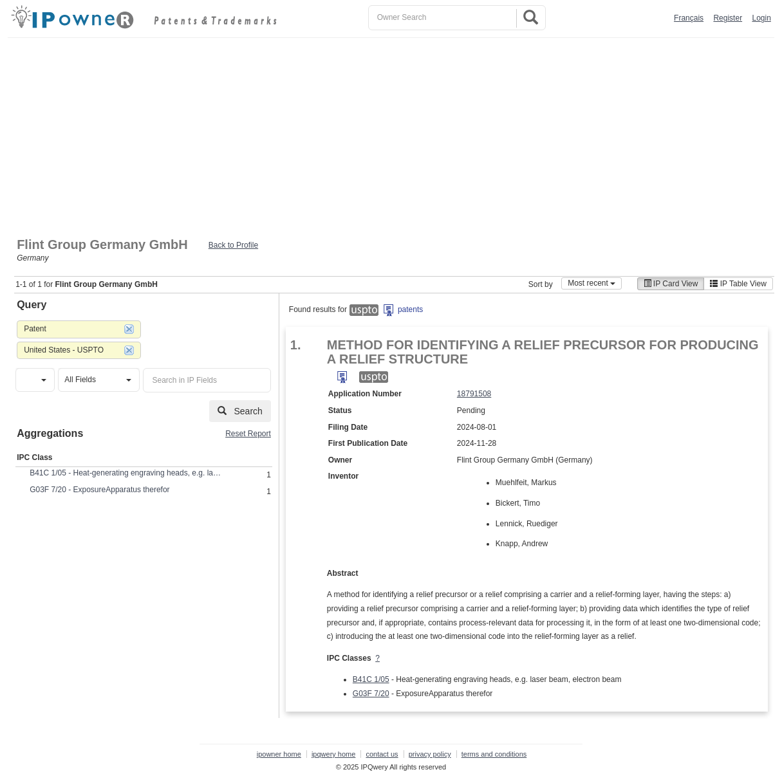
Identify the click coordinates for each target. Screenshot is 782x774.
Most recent (591, 283)
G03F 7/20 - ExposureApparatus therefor (99, 489)
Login (761, 18)
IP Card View (671, 283)
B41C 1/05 (371, 679)
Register (727, 18)
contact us (382, 754)
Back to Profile (233, 245)
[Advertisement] (391, 134)
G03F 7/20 (371, 693)
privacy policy (430, 754)
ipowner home (279, 754)
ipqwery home (333, 754)
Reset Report (248, 433)
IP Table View (738, 283)
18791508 (474, 393)
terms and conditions (494, 754)
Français (688, 18)
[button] (35, 380)
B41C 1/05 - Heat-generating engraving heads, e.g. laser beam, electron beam (126, 472)
